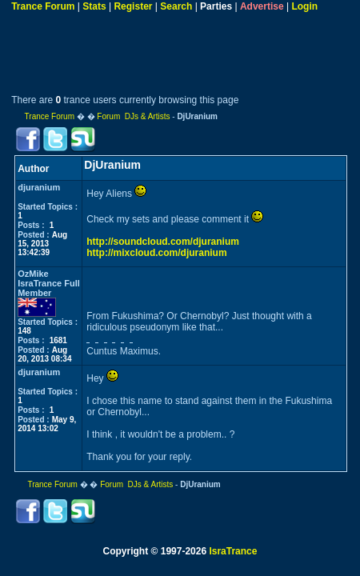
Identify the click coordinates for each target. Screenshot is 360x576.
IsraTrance (233, 551)
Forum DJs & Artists (133, 116)
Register (133, 6)
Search (176, 6)
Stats (94, 6)
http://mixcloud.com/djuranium (156, 252)
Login (304, 6)
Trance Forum (42, 6)
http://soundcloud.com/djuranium (162, 241)
